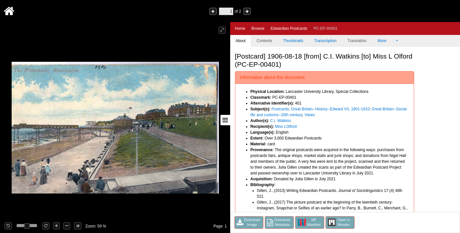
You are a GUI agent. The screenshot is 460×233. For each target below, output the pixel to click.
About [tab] (241, 41)
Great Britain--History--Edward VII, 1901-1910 (330, 109)
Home (240, 28)
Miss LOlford (286, 126)
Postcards (280, 109)
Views (310, 115)
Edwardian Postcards (289, 28)
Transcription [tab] (325, 41)
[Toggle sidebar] (225, 120)
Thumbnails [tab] (293, 41)
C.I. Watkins (280, 120)
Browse (257, 28)
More (386, 41)
